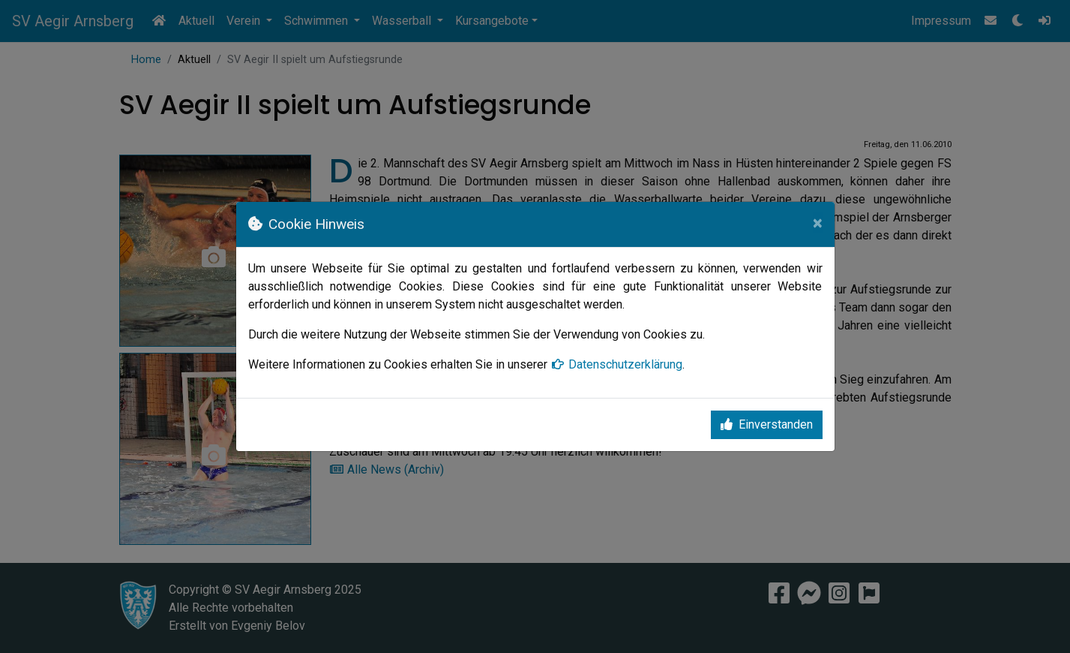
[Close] (818, 223)
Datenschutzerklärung (616, 364)
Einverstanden (767, 424)
